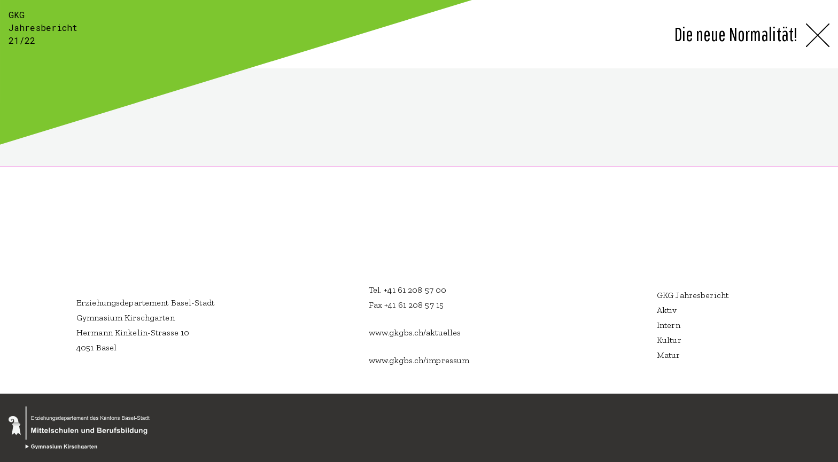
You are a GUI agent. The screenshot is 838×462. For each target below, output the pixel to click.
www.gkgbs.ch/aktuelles (415, 332)
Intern (668, 325)
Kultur (669, 340)
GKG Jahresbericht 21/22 (43, 27)
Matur (668, 355)
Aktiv (667, 310)
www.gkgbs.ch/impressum (419, 360)
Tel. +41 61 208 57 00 (408, 290)
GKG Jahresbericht (692, 295)
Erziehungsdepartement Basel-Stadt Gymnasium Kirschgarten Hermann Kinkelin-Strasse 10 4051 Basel (145, 325)
